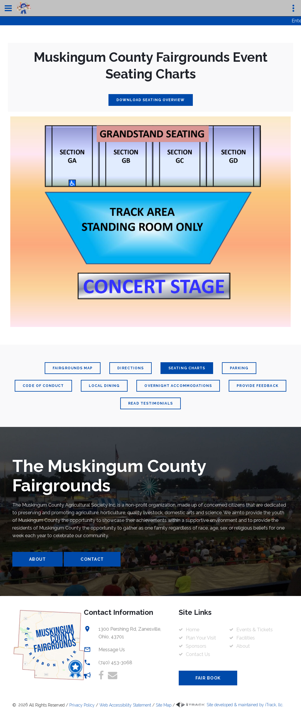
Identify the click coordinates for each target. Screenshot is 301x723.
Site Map (163, 704)
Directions (130, 368)
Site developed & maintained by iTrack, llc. (229, 704)
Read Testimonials (150, 403)
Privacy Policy (82, 704)
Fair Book (207, 678)
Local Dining (104, 386)
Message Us (111, 649)
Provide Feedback (257, 386)
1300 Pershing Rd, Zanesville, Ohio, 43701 (129, 632)
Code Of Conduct (43, 386)
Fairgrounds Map (73, 368)
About (37, 559)
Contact (92, 559)
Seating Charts (186, 368)
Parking (239, 368)
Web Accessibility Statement (125, 704)
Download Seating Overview (150, 100)
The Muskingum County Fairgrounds (109, 476)
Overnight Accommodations (178, 386)
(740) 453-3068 (115, 662)
